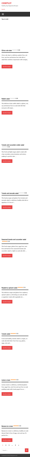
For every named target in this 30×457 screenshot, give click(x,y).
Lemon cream (10, 380)
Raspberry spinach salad (14, 288)
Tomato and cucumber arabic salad (13, 146)
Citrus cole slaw (11, 50)
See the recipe (6, 66)
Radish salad (10, 99)
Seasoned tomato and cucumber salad (14, 240)
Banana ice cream (11, 426)
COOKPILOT (6, 3)
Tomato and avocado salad (14, 193)
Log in (3, 9)
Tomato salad (10, 334)
